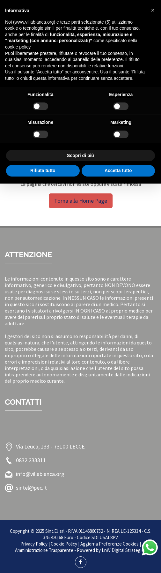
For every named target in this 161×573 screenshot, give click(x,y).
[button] (153, 10)
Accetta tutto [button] (118, 170)
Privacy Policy (34, 544)
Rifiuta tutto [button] (42, 170)
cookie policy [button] (17, 46)
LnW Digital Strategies (124, 550)
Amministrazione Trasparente (44, 550)
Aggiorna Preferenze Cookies (109, 544)
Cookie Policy (64, 544)
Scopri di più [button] (80, 155)
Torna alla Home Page (80, 200)
